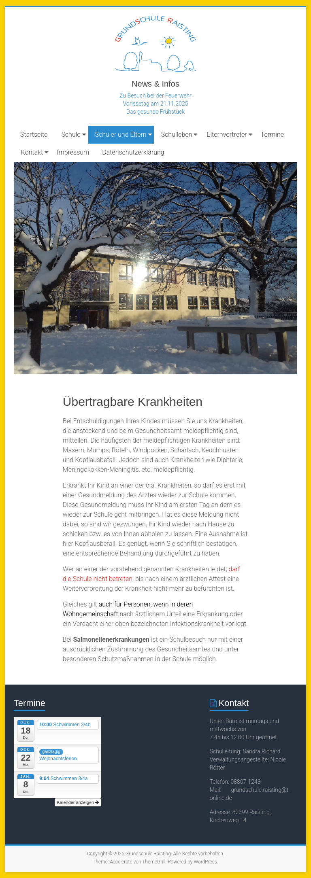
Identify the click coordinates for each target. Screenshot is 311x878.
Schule (70, 134)
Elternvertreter (227, 134)
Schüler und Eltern (121, 134)
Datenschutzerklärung (133, 152)
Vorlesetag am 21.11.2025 (155, 103)
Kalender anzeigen (78, 802)
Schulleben (176, 134)
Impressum (73, 152)
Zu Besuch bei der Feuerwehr (155, 95)
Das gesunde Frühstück (155, 111)
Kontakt (32, 152)
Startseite (34, 134)
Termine (272, 134)
